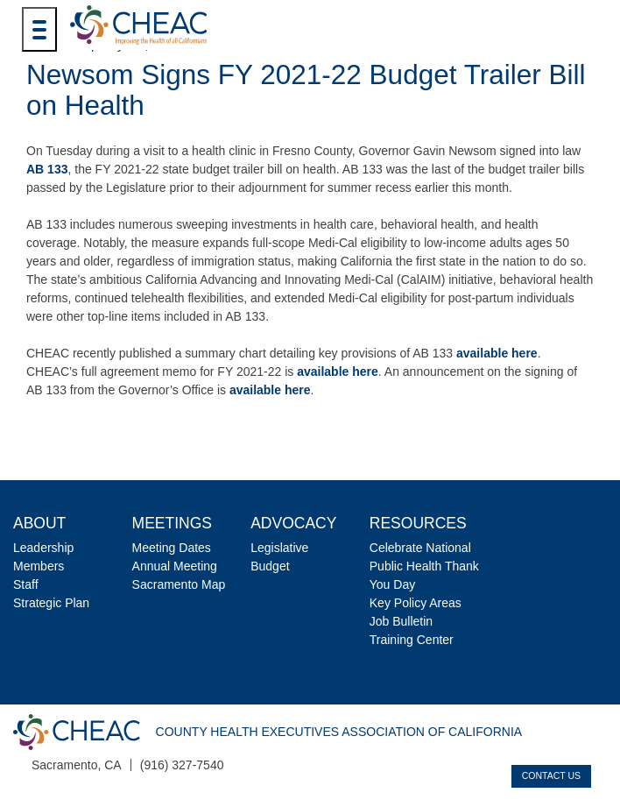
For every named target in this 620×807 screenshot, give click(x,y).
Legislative (279, 548)
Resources (418, 523)
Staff (26, 584)
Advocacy (293, 523)
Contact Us (551, 775)
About (39, 523)
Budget (269, 566)
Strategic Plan (51, 603)
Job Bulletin (401, 621)
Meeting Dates (171, 548)
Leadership (43, 548)
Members (38, 566)
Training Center (412, 640)
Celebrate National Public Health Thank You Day (424, 566)
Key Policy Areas (415, 603)
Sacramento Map (179, 584)
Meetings (172, 523)
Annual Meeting (174, 566)
